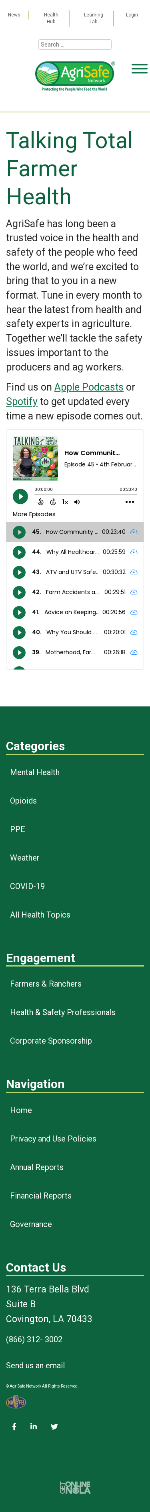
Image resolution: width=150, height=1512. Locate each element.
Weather (25, 858)
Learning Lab (93, 18)
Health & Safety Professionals (63, 1012)
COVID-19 (27, 886)
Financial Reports (41, 1196)
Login (132, 15)
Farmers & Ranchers (46, 984)
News (14, 15)
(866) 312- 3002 (34, 1339)
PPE (17, 829)
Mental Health (35, 772)
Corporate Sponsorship (51, 1041)
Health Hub (51, 18)
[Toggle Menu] (140, 99)
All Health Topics (40, 915)
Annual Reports (37, 1167)
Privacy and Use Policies (53, 1139)
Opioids (23, 801)
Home (21, 1110)
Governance (31, 1224)
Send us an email (35, 1365)
